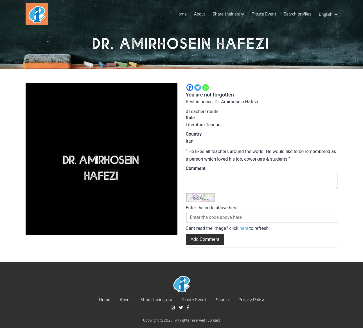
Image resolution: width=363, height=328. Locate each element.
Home (181, 14)
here (244, 228)
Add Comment (205, 239)
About (199, 14)
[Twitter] (197, 87)
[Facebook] (189, 87)
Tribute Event (264, 14)
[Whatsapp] (205, 87)
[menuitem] (328, 14)
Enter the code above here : (213, 207)
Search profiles (297, 14)
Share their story (228, 14)
